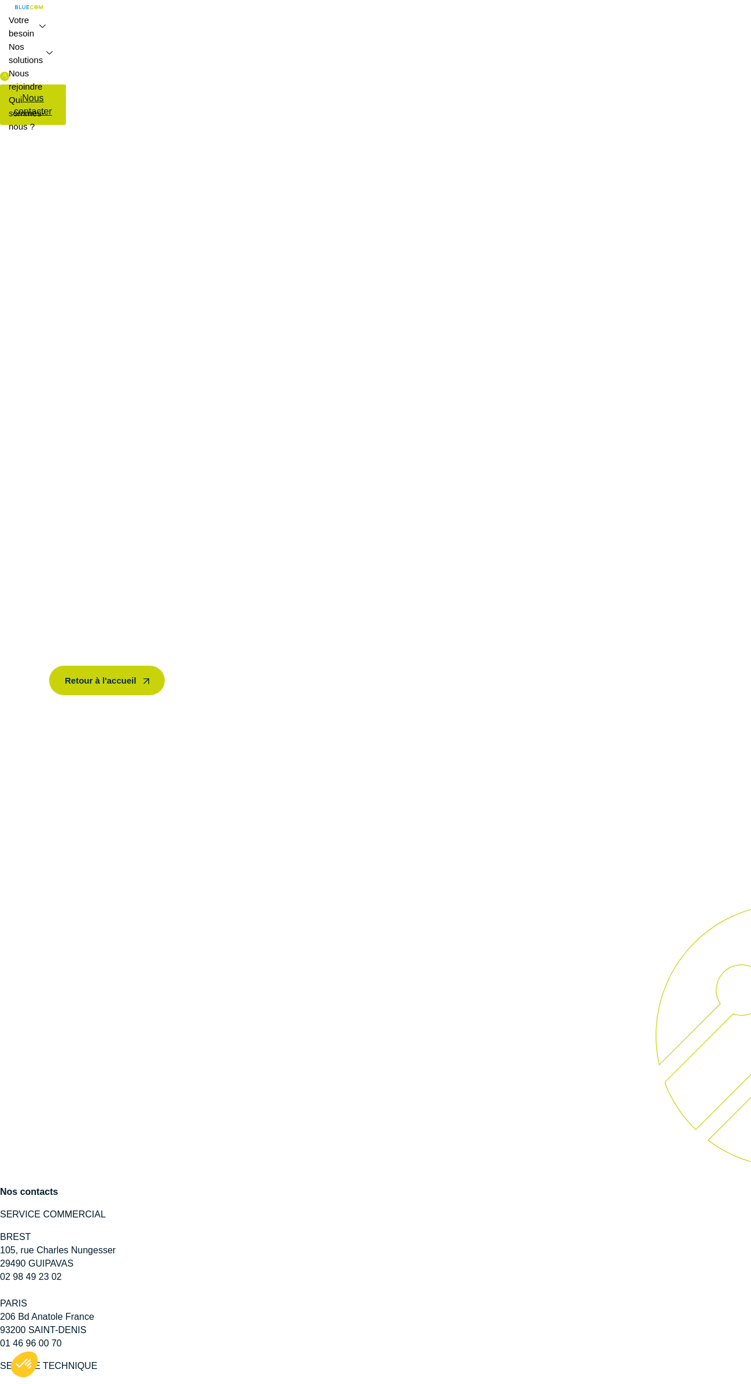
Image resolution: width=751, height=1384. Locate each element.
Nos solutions (31, 53)
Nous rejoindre (25, 79)
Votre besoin (27, 26)
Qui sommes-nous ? (27, 113)
